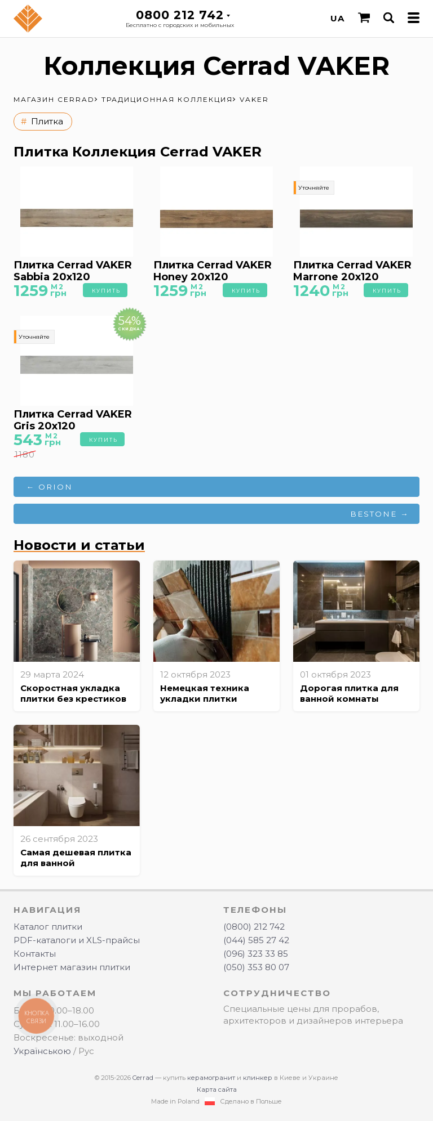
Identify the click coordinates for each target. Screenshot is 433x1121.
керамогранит (211, 1078)
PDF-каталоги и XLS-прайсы (77, 940)
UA (337, 18)
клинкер (257, 1078)
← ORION (49, 486)
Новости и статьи (79, 545)
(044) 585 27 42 (256, 940)
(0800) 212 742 (254, 926)
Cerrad (142, 1078)
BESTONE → (379, 513)
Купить (106, 291)
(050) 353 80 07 (256, 967)
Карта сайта (217, 1089)
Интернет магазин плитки (72, 967)
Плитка (47, 121)
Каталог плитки (48, 926)
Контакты (35, 953)
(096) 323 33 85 (255, 953)
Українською (42, 1051)
